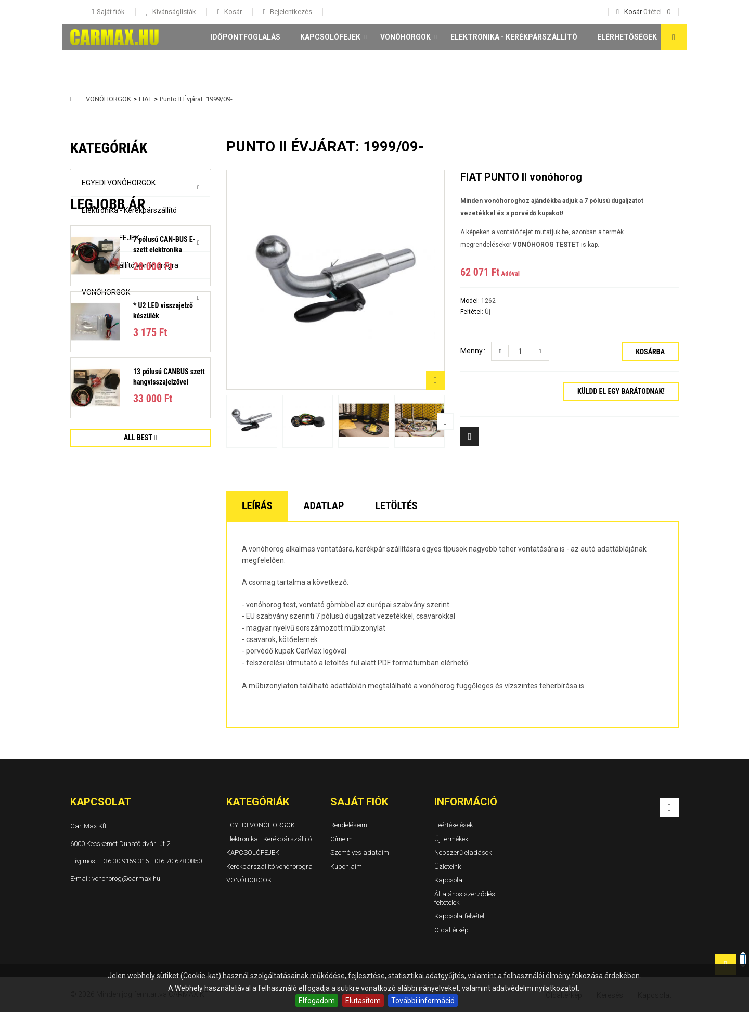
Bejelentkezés (290, 12)
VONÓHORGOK (405, 37)
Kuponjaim (346, 866)
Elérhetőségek (627, 37)
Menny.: (472, 351)
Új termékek (451, 839)
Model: (470, 300)
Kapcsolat (449, 881)
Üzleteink (447, 866)
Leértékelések (453, 825)
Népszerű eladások (463, 852)
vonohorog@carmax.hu (126, 878)
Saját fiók (359, 802)
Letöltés (396, 505)
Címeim (341, 839)
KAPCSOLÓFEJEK (330, 37)
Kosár (232, 12)
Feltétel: (472, 311)
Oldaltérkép (451, 930)
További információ (423, 1000)
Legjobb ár (107, 341)
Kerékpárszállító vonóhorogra (130, 265)
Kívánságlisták (173, 12)
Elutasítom (363, 1000)
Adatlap (324, 505)
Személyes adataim (359, 852)
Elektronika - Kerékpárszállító (513, 37)
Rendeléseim (348, 825)
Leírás (257, 505)
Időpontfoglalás (245, 37)
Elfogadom (317, 1000)
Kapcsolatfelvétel (459, 916)
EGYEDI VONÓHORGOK (119, 182)
